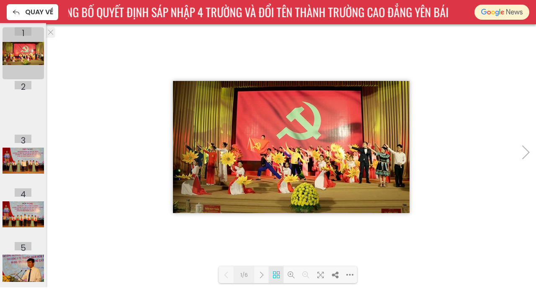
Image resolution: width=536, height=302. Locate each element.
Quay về (32, 12)
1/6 (244, 275)
